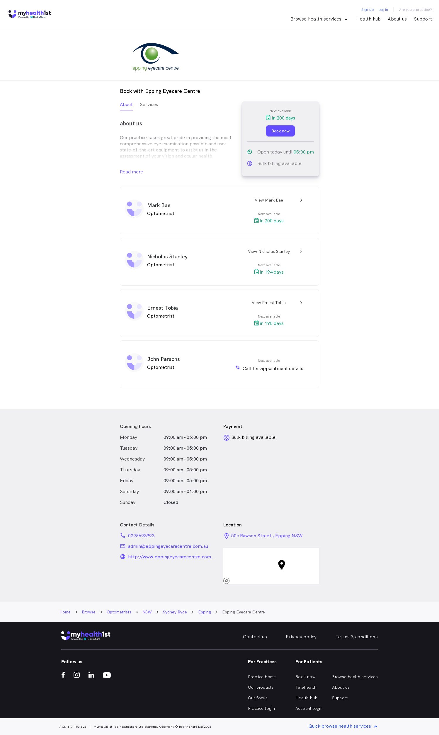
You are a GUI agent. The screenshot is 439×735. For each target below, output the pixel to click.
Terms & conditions (357, 637)
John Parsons (163, 359)
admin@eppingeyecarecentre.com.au (168, 546)
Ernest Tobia (162, 307)
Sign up (367, 9)
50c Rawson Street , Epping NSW (267, 536)
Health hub (368, 19)
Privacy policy (301, 637)
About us (397, 19)
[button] (271, 566)
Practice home (262, 676)
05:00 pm (304, 152)
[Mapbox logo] (236, 580)
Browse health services (355, 676)
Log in (383, 9)
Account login (309, 708)
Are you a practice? (415, 9)
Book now (305, 676)
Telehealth (306, 687)
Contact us (255, 637)
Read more (131, 172)
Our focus (258, 697)
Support (423, 19)
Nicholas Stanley (167, 256)
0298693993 (141, 536)
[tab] (126, 105)
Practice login (261, 708)
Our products (261, 687)
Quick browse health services (344, 726)
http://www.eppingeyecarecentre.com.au (172, 557)
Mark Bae (159, 205)
